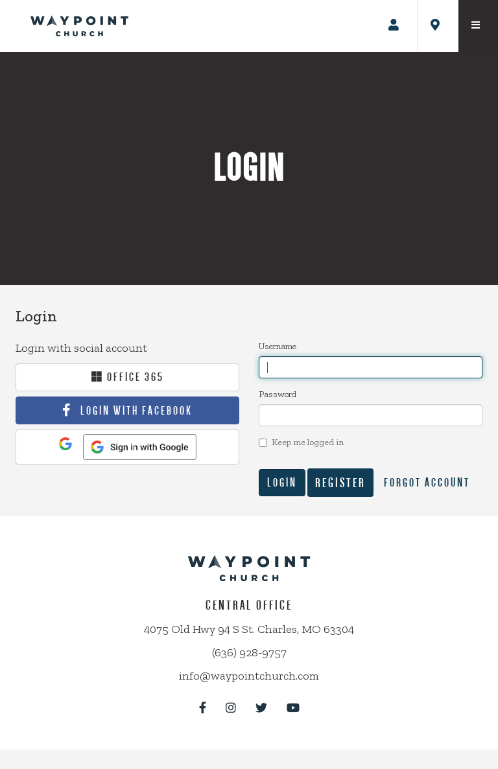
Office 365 (127, 377)
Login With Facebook (136, 410)
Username (277, 346)
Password (277, 394)
